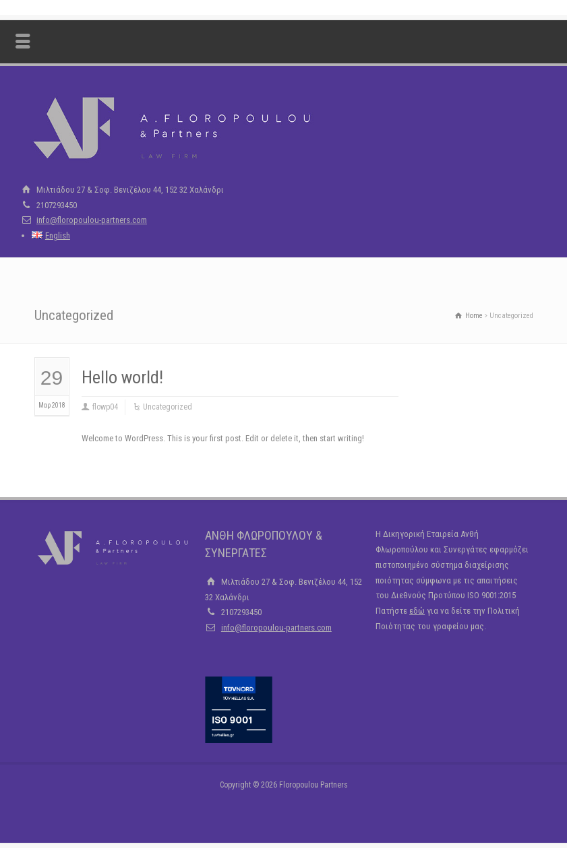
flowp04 (105, 407)
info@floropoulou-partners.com (91, 220)
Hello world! (122, 377)
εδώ (417, 611)
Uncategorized (167, 407)
